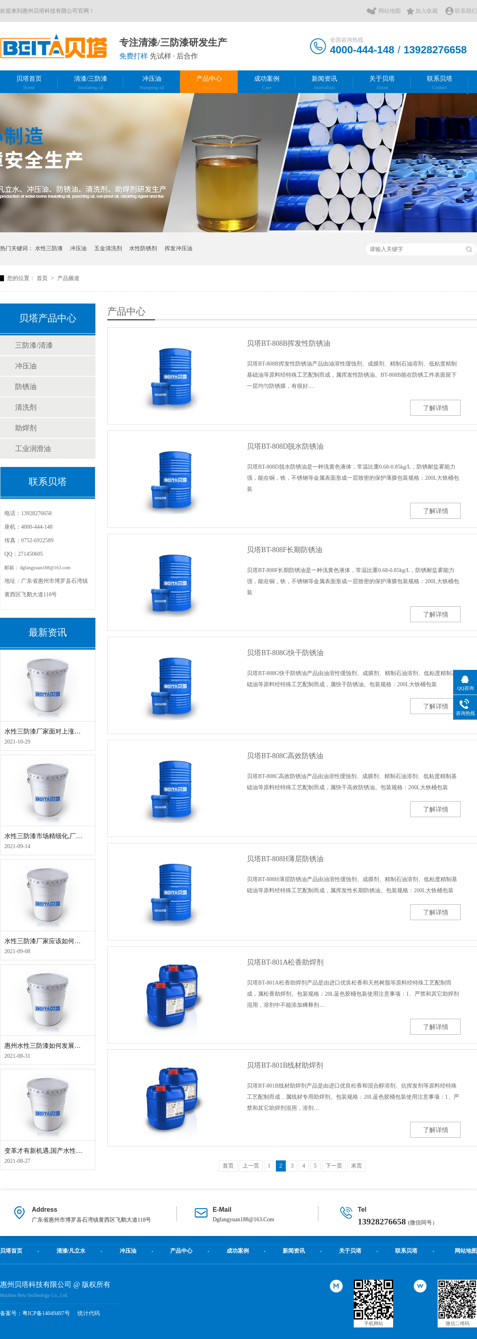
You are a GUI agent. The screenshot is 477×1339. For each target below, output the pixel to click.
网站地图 (389, 11)
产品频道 (68, 278)
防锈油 (26, 387)
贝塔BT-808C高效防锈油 (285, 756)
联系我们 (466, 11)
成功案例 (266, 83)
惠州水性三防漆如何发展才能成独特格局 (61, 1045)
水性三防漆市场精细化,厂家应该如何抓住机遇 (68, 836)
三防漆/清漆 (34, 345)
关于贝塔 (382, 83)
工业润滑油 (33, 449)
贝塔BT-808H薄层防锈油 (285, 859)
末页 (356, 1166)
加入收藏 (426, 11)
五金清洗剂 (108, 248)
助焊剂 (26, 428)
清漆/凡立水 (71, 1251)
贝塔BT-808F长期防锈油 (284, 550)
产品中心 (209, 83)
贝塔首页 (29, 83)
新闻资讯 (324, 83)
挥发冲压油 (178, 248)
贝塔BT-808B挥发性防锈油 (288, 343)
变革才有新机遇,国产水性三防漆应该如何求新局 (72, 1150)
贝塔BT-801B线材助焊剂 (285, 1065)
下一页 (334, 1166)
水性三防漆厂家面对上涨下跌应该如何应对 (64, 731)
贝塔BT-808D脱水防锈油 (285, 446)
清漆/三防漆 (90, 83)
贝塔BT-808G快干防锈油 (285, 653)
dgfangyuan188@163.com (45, 567)
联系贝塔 (439, 83)
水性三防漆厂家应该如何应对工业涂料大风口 (68, 941)
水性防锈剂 (143, 248)
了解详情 (435, 408)
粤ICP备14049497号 (46, 1313)
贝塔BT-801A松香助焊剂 (285, 962)
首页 (43, 278)
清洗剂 (26, 407)
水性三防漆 (49, 248)
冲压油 (152, 83)
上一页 (250, 1166)
